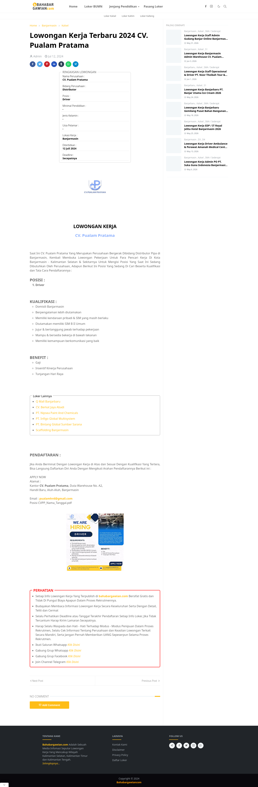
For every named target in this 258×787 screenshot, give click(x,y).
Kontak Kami (119, 744)
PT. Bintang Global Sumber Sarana (59, 424)
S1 (206, 49)
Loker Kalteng (147, 16)
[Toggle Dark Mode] (219, 6)
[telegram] (172, 745)
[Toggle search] (225, 6)
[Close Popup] (4, 785)
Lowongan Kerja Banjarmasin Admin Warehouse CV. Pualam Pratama (202, 57)
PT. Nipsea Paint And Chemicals (57, 413)
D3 (199, 139)
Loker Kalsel (110, 16)
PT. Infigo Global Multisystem (55, 419)
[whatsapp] (201, 745)
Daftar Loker (119, 760)
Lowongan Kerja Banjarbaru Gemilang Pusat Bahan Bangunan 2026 (205, 111)
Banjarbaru (190, 67)
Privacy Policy (120, 755)
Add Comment (49, 705)
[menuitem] (73, 6)
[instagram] (211, 6)
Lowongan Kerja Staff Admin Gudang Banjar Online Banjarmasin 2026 (206, 39)
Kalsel (201, 31)
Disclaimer (118, 749)
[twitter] (186, 745)
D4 (203, 139)
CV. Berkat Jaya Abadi (50, 407)
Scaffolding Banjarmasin (52, 430)
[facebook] (206, 6)
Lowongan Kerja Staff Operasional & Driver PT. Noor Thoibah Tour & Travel (205, 75)
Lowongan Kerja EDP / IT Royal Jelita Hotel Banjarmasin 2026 (203, 127)
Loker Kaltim (128, 16)
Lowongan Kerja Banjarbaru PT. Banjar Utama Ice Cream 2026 (203, 91)
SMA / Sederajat (213, 31)
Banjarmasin (190, 31)
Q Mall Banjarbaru (48, 401)
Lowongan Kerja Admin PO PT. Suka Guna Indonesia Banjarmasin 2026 (205, 165)
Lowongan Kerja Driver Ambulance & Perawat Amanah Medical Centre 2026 (206, 147)
